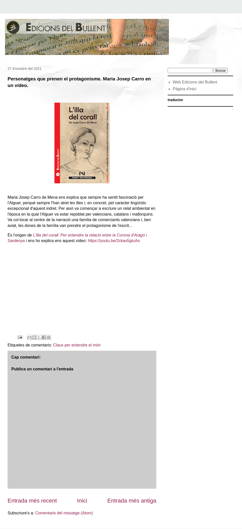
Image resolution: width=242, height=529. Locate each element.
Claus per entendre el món (77, 345)
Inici (82, 500)
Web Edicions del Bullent (195, 82)
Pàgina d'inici (184, 89)
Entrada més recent (32, 500)
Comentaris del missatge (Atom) (64, 513)
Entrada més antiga (131, 500)
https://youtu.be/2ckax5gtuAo (114, 241)
